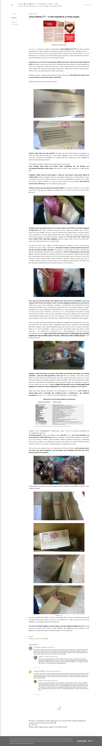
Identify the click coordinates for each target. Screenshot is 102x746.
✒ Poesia (55, 4)
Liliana (40, 680)
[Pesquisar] (87, 5)
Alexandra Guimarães (39, 671)
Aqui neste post (33, 49)
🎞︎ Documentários (41, 4)
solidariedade (15, 24)
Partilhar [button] (13, 14)
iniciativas (14, 22)
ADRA (69, 435)
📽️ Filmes (25, 4)
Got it (90, 741)
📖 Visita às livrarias (43, 6)
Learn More (81, 741)
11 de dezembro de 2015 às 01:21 (48, 647)
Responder (37, 667)
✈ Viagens (20, 6)
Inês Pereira (37, 647)
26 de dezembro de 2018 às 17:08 (53, 671)
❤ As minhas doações (56, 6)
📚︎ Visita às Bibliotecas (29, 6)
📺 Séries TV (32, 4)
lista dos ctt (44, 395)
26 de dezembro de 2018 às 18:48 (49, 680)
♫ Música (49, 4)
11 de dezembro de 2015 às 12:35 (51, 656)
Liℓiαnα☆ (40, 656)
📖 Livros (19, 4)
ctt (12, 20)
